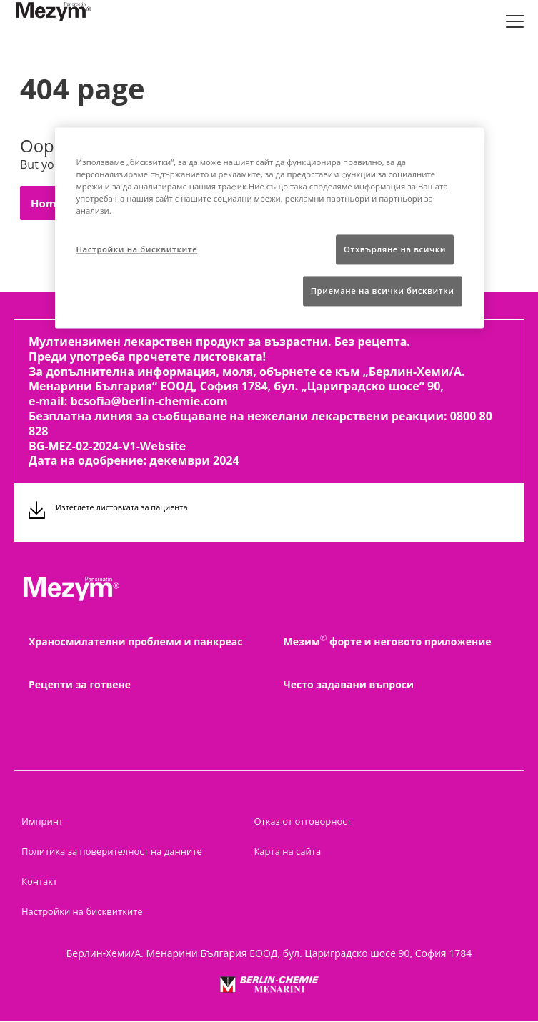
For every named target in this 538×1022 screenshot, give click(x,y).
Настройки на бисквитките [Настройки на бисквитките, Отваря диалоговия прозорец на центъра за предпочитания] (137, 249)
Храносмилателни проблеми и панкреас (135, 641)
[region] (269, 227)
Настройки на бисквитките (82, 911)
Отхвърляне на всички (395, 249)
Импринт (42, 821)
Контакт (39, 881)
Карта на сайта (287, 851)
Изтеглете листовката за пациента (122, 507)
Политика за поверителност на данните (111, 851)
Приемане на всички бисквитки (382, 290)
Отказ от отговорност (302, 821)
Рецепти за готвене (80, 684)
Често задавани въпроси (349, 684)
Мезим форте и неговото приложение (388, 641)
